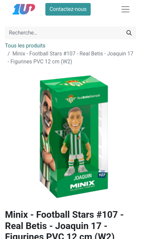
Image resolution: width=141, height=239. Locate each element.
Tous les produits (25, 45)
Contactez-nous (68, 9)
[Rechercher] (129, 33)
